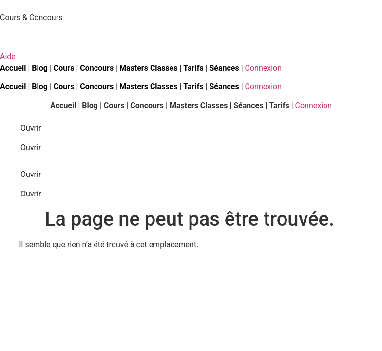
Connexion (263, 68)
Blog (40, 68)
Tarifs (193, 68)
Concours (97, 68)
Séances (224, 68)
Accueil (63, 105)
